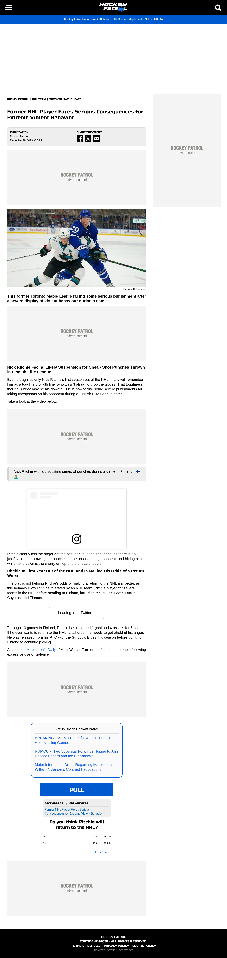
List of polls (102, 852)
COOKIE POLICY (144, 946)
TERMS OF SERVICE (85, 946)
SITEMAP (112, 950)
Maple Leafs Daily (41, 650)
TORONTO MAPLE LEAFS (65, 99)
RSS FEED (99, 950)
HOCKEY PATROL (17, 99)
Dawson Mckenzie (20, 136)
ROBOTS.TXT (126, 950)
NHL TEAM (39, 99)
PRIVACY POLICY (116, 946)
